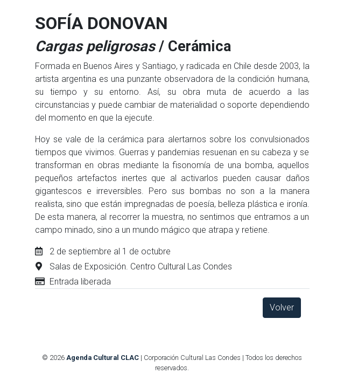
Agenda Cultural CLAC (102, 358)
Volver (282, 307)
